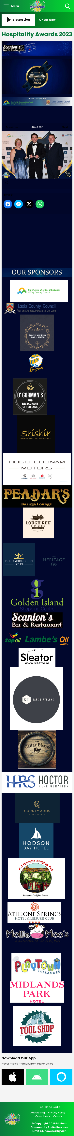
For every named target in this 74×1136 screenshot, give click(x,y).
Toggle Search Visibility (68, 6)
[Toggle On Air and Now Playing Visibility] (56, 20)
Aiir (63, 1131)
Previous (10, 126)
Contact (58, 1116)
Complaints (42, 1116)
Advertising (37, 1112)
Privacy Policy (56, 1112)
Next (63, 126)
